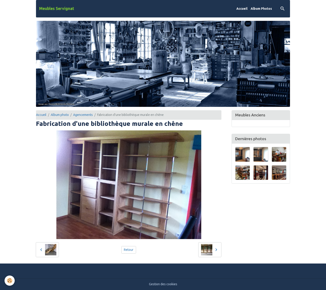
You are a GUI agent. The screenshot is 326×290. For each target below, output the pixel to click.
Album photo (60, 115)
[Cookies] (10, 281)
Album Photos (261, 8)
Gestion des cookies (163, 284)
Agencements (83, 115)
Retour (128, 250)
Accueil (241, 8)
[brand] (56, 9)
